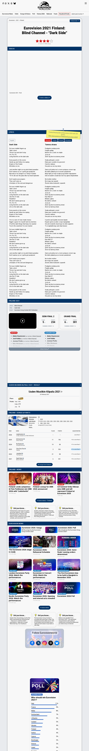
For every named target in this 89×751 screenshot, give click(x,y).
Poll (33, 14)
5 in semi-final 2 (76, 459)
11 (52, 439)
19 (52, 444)
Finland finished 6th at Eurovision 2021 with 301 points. (63, 134)
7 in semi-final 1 (76, 444)
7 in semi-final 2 (76, 454)
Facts (55, 14)
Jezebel (19, 454)
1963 (71, 421)
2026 (10, 435)
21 (52, 454)
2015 (44, 421)
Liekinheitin (25, 434)
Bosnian (48, 140)
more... (31, 427)
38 (60, 444)
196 (59, 439)
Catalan (55, 140)
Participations (33, 417)
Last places (32, 421)
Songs (25, 14)
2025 (10, 439)
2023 (10, 449)
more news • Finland (44, 500)
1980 (61, 421)
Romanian (68, 140)
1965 (67, 421)
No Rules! (20, 444)
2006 (41, 419)
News (7, 14)
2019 (41, 421)
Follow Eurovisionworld (44, 632)
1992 (51, 421)
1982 (58, 421)
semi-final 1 (77, 434)
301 (59, 459)
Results (64, 14)
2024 (10, 444)
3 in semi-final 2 (76, 439)
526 (59, 449)
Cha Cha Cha (21, 449)
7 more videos (44, 98)
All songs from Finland (44, 464)
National (49, 14)
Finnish (61, 140)
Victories (31, 419)
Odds (16, 14)
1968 (64, 421)
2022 (10, 454)
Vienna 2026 (41, 14)
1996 (48, 421)
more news (44, 607)
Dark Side (20, 459)
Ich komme (20, 439)
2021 (10, 459)
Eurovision (12, 20)
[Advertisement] (44, 115)
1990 (54, 421)
